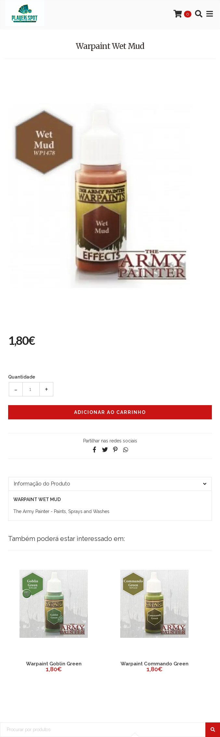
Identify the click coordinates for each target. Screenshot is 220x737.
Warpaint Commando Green (154, 664)
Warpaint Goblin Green (54, 664)
